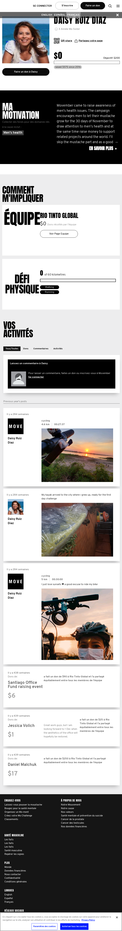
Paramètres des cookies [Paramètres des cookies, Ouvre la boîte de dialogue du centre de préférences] (44, 926)
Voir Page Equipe (59, 234)
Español (59, 15)
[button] (118, 6)
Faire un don (93, 5)
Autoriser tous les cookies (74, 926)
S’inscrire (67, 5)
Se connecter (36, 377)
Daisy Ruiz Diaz (15, 440)
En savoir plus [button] (102, 148)
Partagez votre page (89, 41)
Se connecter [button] (42, 6)
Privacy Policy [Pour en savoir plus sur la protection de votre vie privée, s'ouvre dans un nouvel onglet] (88, 920)
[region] (61, 921)
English (46, 15)
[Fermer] (116, 917)
